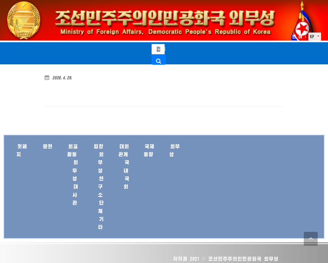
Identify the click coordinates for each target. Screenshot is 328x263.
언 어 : (299, 36)
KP (313, 36)
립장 (98, 146)
